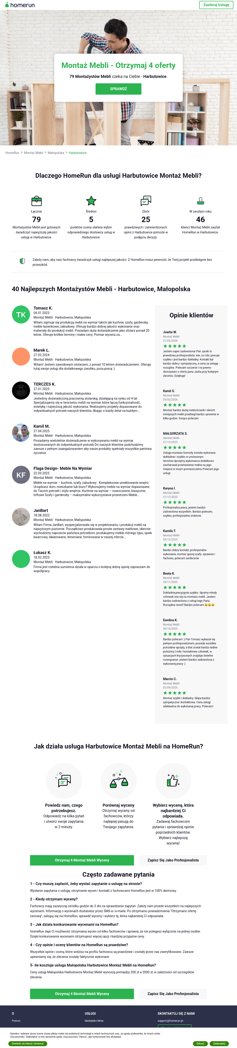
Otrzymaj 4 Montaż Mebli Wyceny (82, 860)
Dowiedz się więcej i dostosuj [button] (28, 1043)
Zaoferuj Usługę (216, 5)
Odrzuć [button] (200, 1043)
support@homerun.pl (170, 1020)
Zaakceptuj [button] (219, 1043)
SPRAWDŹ (118, 89)
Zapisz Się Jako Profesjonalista (173, 860)
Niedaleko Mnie (94, 1020)
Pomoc (16, 1020)
